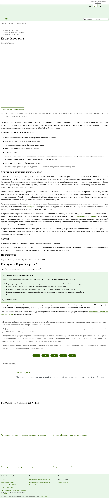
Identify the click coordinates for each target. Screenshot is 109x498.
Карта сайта (33, 485)
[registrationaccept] (3, 300)
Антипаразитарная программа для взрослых (20, 467)
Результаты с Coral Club (63, 467)
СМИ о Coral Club (7, 487)
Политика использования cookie (39, 482)
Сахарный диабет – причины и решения (70, 435)
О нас (3, 479)
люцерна (30, 207)
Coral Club (98, 3)
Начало (3, 23)
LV (90, 6)
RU (95, 6)
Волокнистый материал (86, 216)
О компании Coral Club (8, 485)
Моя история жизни (7, 482)
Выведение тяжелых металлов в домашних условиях (23, 435)
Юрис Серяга (23, 372)
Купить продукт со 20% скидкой (13, 109)
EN (100, 6)
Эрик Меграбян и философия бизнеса (13, 490)
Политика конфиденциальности (39, 479)
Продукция (10, 23)
